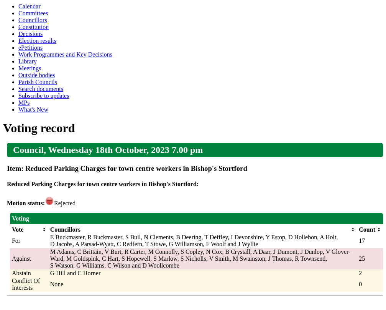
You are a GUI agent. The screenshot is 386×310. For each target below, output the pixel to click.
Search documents (40, 89)
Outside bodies (36, 75)
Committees (33, 13)
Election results (37, 40)
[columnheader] (29, 230)
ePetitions (30, 47)
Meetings (29, 68)
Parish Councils (37, 82)
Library (27, 61)
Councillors (32, 20)
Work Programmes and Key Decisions (65, 54)
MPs (24, 102)
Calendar (29, 6)
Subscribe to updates (43, 96)
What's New (33, 109)
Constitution (33, 27)
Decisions (30, 34)
